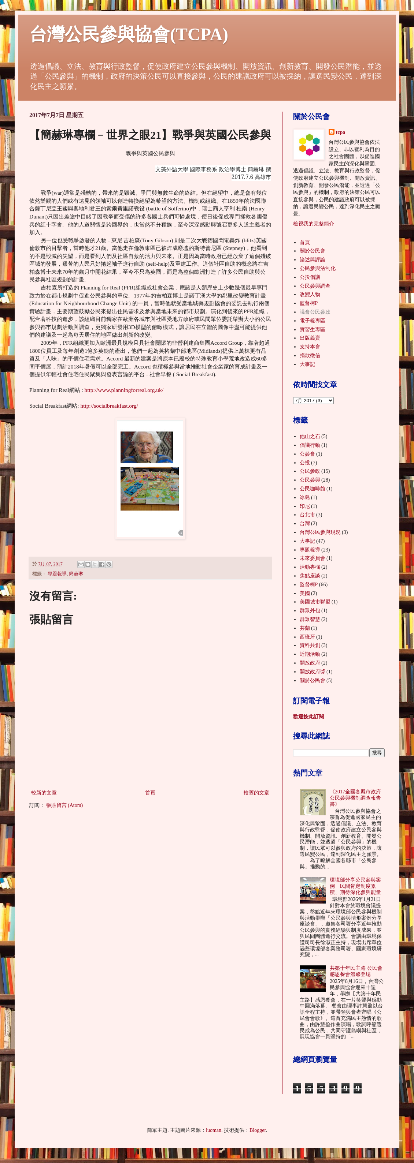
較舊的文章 (256, 793)
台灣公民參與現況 (320, 532)
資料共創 (310, 645)
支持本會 (310, 346)
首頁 (150, 793)
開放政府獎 (312, 671)
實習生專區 (312, 329)
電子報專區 (312, 321)
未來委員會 (312, 558)
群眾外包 (310, 610)
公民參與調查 (315, 286)
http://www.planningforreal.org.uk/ (124, 390)
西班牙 (307, 637)
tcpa (340, 132)
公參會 (307, 454)
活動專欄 (310, 567)
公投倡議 (310, 277)
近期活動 (310, 654)
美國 (305, 593)
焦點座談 (310, 576)
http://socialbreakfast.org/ (109, 406)
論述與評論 (312, 259)
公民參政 (310, 471)
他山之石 (310, 436)
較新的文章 (44, 793)
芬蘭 (305, 628)
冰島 (305, 497)
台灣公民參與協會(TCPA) (128, 34)
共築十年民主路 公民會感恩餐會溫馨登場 (356, 971)
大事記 (307, 364)
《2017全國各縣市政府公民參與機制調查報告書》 (355, 798)
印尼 (305, 506)
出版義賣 (310, 338)
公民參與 (310, 480)
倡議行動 (310, 445)
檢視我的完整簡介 (313, 224)
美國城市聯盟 (315, 602)
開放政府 (310, 663)
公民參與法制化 (318, 268)
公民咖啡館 (312, 488)
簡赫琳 (76, 573)
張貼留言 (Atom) (64, 805)
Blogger (257, 1130)
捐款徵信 (310, 355)
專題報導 (57, 573)
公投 (305, 462)
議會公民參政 (315, 312)
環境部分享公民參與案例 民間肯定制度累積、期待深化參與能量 (355, 886)
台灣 (305, 523)
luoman (213, 1130)
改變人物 (310, 294)
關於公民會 (312, 251)
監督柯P (309, 303)
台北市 (307, 514)
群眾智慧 (310, 619)
